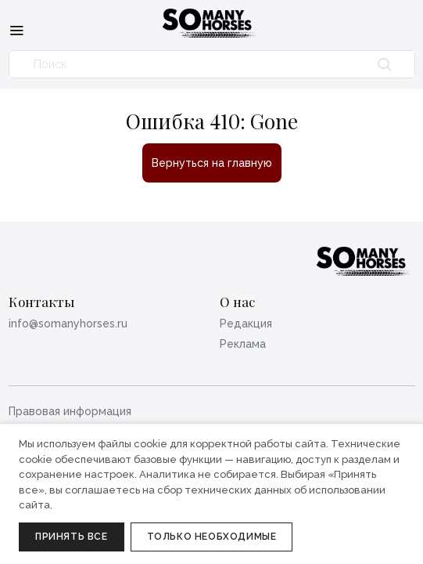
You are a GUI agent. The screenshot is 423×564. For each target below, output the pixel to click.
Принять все (71, 536)
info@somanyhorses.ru (68, 323)
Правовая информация (70, 411)
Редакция (246, 323)
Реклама (243, 344)
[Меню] (16, 30)
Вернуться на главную (212, 163)
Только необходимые (212, 536)
